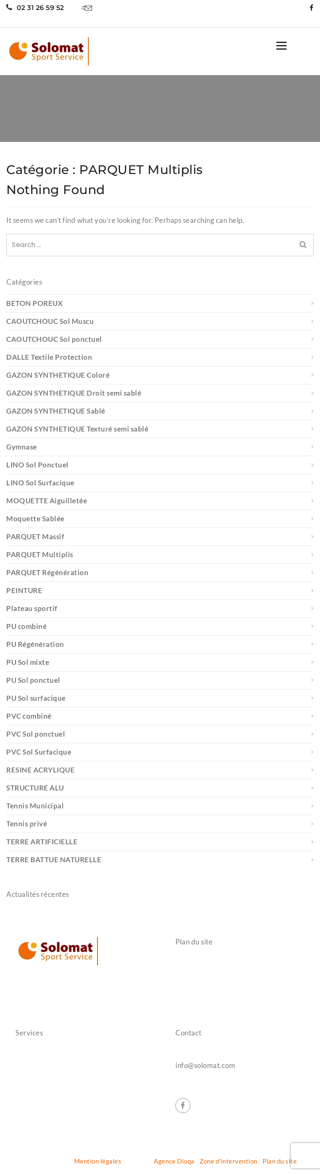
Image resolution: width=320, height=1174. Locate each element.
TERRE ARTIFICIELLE (42, 841)
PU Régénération (35, 644)
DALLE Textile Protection (49, 357)
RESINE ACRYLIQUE (40, 769)
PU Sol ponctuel (33, 680)
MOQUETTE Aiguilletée (46, 500)
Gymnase (21, 446)
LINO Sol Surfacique (40, 482)
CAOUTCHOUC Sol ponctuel (54, 339)
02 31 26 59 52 (35, 8)
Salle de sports (37, 1053)
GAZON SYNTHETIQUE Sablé (55, 410)
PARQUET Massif (35, 536)
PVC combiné (29, 716)
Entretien (29, 1128)
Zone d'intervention (229, 1161)
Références (192, 978)
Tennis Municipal (35, 805)
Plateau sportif (32, 608)
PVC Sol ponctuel (35, 734)
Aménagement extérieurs (52, 1113)
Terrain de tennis (40, 1083)
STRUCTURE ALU (35, 787)
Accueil (186, 963)
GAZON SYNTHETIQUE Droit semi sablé (73, 393)
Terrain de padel (38, 1098)
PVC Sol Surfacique (38, 751)
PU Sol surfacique (36, 698)
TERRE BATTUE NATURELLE (53, 859)
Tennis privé (26, 823)
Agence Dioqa (174, 1161)
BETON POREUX (34, 303)
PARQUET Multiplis (39, 554)
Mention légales (98, 1161)
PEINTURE (24, 590)
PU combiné (26, 626)
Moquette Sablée (35, 518)
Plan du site (279, 1161)
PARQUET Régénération (47, 572)
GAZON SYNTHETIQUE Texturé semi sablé (77, 428)
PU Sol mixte (27, 662)
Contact (187, 1008)
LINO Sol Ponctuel (37, 464)
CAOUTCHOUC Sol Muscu (50, 321)
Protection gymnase (44, 1068)
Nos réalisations (199, 993)
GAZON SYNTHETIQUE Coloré (58, 375)
